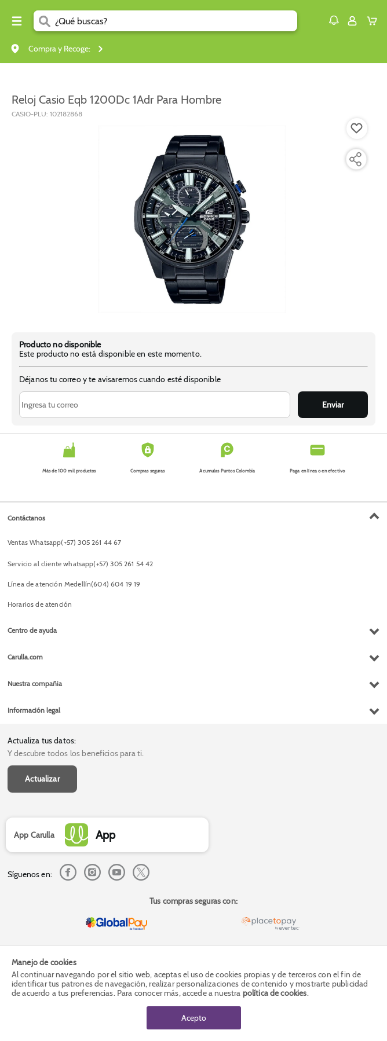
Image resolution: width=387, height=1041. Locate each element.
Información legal (34, 710)
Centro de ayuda (32, 630)
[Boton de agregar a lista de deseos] (357, 128)
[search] (176, 20)
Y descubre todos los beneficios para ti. (76, 753)
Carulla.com (25, 657)
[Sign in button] (352, 21)
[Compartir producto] (355, 159)
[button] (333, 20)
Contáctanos (26, 518)
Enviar (333, 404)
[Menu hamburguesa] (17, 21)
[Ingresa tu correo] (154, 404)
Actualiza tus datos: (42, 740)
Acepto (193, 1018)
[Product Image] (192, 219)
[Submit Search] (44, 20)
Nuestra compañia (35, 683)
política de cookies (275, 993)
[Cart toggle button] (374, 21)
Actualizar (42, 779)
